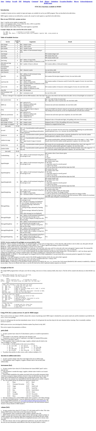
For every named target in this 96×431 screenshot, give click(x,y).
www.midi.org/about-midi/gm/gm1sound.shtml (33, 408)
